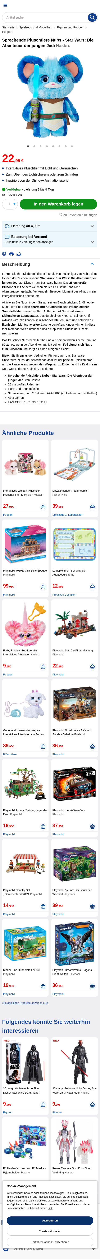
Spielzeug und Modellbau (35, 27)
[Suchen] (92, 17)
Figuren (7, 1112)
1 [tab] (28, 146)
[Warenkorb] (95, 5)
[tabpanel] (50, 96)
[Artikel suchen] (50, 17)
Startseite (8, 27)
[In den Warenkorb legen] (58, 204)
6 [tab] (59, 146)
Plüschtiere (10, 754)
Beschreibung (16, 264)
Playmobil (9, 594)
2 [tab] (34, 146)
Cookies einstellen (50, 1231)
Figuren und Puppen (70, 27)
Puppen (7, 32)
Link (50, 1208)
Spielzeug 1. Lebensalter (67, 514)
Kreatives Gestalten (64, 594)
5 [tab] (53, 146)
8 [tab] (72, 146)
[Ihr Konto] (84, 5)
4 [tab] (47, 146)
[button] (49, 226)
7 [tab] (66, 146)
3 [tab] (40, 146)
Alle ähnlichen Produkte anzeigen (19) (25, 1002)
